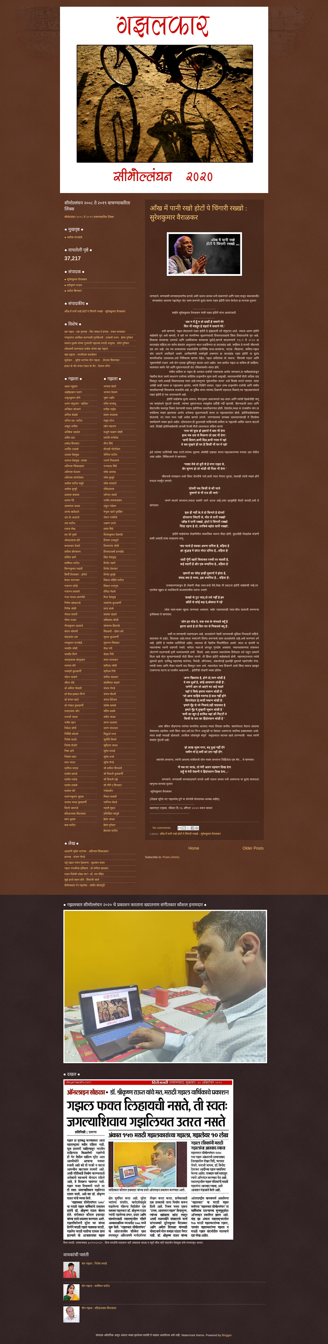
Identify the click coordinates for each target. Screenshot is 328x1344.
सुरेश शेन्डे (109, 762)
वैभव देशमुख (110, 597)
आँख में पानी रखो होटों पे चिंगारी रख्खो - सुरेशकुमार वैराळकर (190, 833)
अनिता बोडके (71, 415)
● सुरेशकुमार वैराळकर (75, 279)
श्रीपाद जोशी (110, 665)
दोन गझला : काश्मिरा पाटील (96, 1286)
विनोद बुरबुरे (110, 574)
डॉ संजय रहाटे (71, 699)
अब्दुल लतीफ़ (71, 426)
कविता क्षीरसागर (72, 551)
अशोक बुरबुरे (70, 489)
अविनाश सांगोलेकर (74, 477)
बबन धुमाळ (69, 819)
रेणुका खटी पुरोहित (113, 511)
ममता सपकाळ (111, 415)
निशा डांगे (69, 751)
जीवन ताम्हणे (70, 677)
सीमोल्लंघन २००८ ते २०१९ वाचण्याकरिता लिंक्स (89, 217)
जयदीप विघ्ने (70, 654)
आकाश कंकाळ (71, 494)
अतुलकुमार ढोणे (72, 397)
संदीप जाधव (110, 717)
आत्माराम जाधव (72, 506)
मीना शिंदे (108, 443)
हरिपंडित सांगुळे (111, 813)
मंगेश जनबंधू (110, 403)
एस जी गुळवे (70, 534)
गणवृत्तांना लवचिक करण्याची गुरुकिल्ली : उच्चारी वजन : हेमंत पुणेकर (98, 337)
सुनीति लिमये (110, 739)
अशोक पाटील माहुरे (74, 483)
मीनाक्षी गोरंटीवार (112, 449)
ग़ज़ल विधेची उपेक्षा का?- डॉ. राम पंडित (84, 874)
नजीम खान (70, 722)
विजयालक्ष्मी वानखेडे (114, 551)
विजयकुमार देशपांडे (113, 534)
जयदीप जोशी (71, 648)
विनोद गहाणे (110, 563)
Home (193, 848)
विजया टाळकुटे (111, 540)
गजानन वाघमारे (72, 591)
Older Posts (253, 848)
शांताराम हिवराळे (112, 625)
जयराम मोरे (70, 665)
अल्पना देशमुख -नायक (75, 460)
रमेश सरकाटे (110, 483)
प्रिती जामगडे (71, 808)
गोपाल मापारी (70, 614)
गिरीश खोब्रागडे (72, 603)
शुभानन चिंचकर (112, 642)
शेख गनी (108, 648)
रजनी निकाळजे (111, 460)
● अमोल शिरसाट (73, 290)
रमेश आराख (110, 472)
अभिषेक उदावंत (72, 432)
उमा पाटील (69, 523)
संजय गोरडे (109, 688)
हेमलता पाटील (111, 830)
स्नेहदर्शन (108, 790)
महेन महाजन (110, 426)
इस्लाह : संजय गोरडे (74, 857)
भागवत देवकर (111, 392)
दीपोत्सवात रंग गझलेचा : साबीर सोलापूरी (84, 885)
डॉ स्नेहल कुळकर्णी (74, 705)
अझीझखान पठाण (73, 392)
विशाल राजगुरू (111, 586)
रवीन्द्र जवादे (110, 494)
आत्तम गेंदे (69, 500)
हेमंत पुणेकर (110, 825)
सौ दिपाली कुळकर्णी (113, 773)
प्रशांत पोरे (69, 790)
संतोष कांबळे (110, 705)
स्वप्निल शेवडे (110, 802)
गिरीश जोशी (70, 608)
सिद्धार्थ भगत (110, 734)
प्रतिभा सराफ (71, 768)
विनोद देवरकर (111, 568)
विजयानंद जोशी (111, 545)
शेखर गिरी (109, 654)
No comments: (162, 827)
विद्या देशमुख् (110, 557)
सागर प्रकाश (110, 722)
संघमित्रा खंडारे (112, 682)
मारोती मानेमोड (111, 437)
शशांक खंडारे (110, 614)
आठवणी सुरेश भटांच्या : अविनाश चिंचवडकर (86, 851)
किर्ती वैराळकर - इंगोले (75, 574)
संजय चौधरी (110, 694)
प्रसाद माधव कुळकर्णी (75, 802)
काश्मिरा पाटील (71, 563)
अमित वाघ (69, 437)
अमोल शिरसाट (71, 443)
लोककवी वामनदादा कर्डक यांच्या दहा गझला (86, 348)
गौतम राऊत (70, 620)
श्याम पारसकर (111, 659)
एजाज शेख (69, 528)
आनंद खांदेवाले (71, 511)
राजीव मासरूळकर (113, 500)
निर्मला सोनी (70, 728)
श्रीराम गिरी (110, 671)
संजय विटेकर (110, 699)
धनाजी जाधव (71, 717)
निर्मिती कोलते (71, 734)
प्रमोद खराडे (70, 773)
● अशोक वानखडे (73, 237)
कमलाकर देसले (72, 545)
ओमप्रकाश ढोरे (72, 540)
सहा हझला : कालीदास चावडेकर (80, 354)
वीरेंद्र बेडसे (110, 591)
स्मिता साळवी (110, 796)
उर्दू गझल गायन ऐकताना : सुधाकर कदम (84, 862)
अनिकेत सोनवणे (72, 409)
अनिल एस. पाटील (73, 420)
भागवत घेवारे (110, 386)
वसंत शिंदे (108, 528)
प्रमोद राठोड (70, 779)
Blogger (227, 1335)
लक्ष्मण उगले (110, 523)
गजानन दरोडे (71, 586)
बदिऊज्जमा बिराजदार (75, 813)
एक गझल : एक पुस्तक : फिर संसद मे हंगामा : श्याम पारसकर (94, 331)
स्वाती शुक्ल (109, 808)
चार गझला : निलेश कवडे (94, 1263)
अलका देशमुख (71, 454)
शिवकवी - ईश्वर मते (114, 631)
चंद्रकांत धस (71, 637)
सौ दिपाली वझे (111, 779)
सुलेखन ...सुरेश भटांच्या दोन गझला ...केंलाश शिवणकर (92, 360)
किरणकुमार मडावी (73, 568)
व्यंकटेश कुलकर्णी (112, 603)
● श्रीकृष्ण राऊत (73, 285)
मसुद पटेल (109, 420)
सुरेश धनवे (109, 756)
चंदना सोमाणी (71, 631)
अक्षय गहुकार (71, 386)
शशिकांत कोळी (111, 620)
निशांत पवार (70, 756)
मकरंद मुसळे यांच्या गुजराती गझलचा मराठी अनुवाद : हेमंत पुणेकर (96, 343)
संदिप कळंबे (109, 711)
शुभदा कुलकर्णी (111, 637)
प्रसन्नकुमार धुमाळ (74, 796)
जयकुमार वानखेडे (73, 642)
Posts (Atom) (171, 857)
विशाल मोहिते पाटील (114, 580)
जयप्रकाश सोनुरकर (74, 659)
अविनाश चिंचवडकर (74, 466)
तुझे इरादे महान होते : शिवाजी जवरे (81, 879)
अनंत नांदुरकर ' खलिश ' (76, 403)
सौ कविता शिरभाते (113, 768)
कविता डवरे (70, 557)
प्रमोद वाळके (71, 785)
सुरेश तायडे (109, 751)
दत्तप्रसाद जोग (71, 711)
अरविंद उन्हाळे (71, 449)
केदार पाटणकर (72, 580)
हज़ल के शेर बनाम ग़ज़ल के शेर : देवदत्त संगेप (87, 366)
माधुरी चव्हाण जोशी (113, 432)
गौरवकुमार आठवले (73, 625)
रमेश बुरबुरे (109, 477)
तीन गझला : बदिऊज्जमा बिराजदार (99, 1308)
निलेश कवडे (70, 739)
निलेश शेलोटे (70, 745)
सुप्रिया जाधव (111, 745)
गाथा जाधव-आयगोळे (74, 597)
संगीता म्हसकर (111, 677)
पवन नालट (69, 762)
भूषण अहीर (109, 397)
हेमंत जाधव (109, 819)
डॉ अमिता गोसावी (73, 688)
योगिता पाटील (110, 454)
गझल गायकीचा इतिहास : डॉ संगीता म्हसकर (86, 868)
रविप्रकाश (109, 489)
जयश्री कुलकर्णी (72, 671)
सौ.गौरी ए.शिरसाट (113, 785)
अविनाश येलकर (72, 472)
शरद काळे (109, 608)
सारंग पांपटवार (111, 728)
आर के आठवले (71, 517)
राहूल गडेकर (110, 506)
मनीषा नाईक (110, 409)
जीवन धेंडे (69, 682)
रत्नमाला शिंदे (110, 466)
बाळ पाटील (69, 825)
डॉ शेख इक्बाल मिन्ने (74, 694)
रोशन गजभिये (110, 517)
